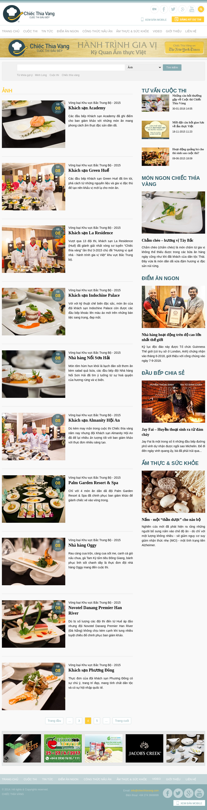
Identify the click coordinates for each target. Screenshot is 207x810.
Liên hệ (190, 31)
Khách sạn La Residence (90, 232)
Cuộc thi (30, 31)
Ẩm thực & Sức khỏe (132, 31)
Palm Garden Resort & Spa (93, 482)
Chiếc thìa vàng (70, 75)
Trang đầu (54, 720)
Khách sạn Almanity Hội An (94, 420)
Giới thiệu (173, 31)
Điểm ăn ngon (68, 31)
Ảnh (7, 90)
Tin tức (47, 31)
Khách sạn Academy (86, 108)
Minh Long (41, 75)
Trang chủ (10, 31)
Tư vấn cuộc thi (164, 90)
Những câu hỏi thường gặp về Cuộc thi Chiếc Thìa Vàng (187, 99)
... (69, 720)
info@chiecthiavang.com (145, 790)
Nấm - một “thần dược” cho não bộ (171, 519)
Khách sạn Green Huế (88, 170)
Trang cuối (122, 720)
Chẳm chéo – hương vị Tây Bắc (167, 240)
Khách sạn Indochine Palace (94, 295)
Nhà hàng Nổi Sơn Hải (89, 357)
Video (157, 31)
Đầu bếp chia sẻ (163, 373)
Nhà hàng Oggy (82, 545)
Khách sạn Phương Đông (91, 670)
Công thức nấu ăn (97, 31)
